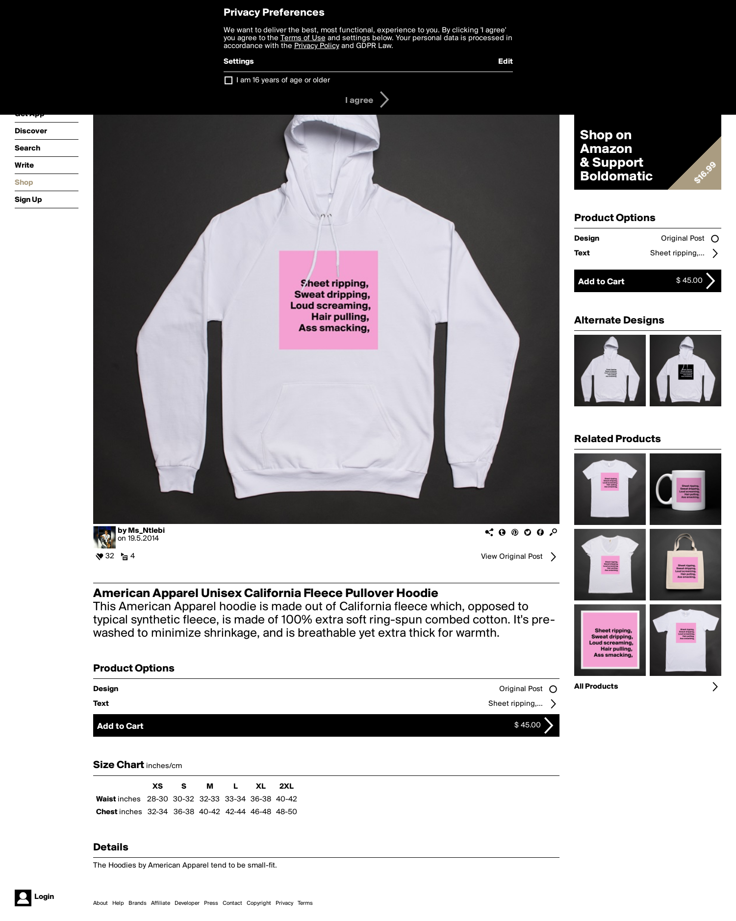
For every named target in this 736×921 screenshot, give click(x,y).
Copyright (259, 903)
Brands (137, 903)
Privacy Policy (316, 46)
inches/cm (164, 766)
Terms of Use (303, 38)
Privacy (284, 903)
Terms (305, 903)
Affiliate (160, 903)
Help (118, 903)
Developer (187, 903)
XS (157, 787)
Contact (232, 903)
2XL (286, 787)
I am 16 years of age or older (283, 80)
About (100, 903)
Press (211, 903)
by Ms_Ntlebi (141, 531)
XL (261, 787)
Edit (505, 62)
